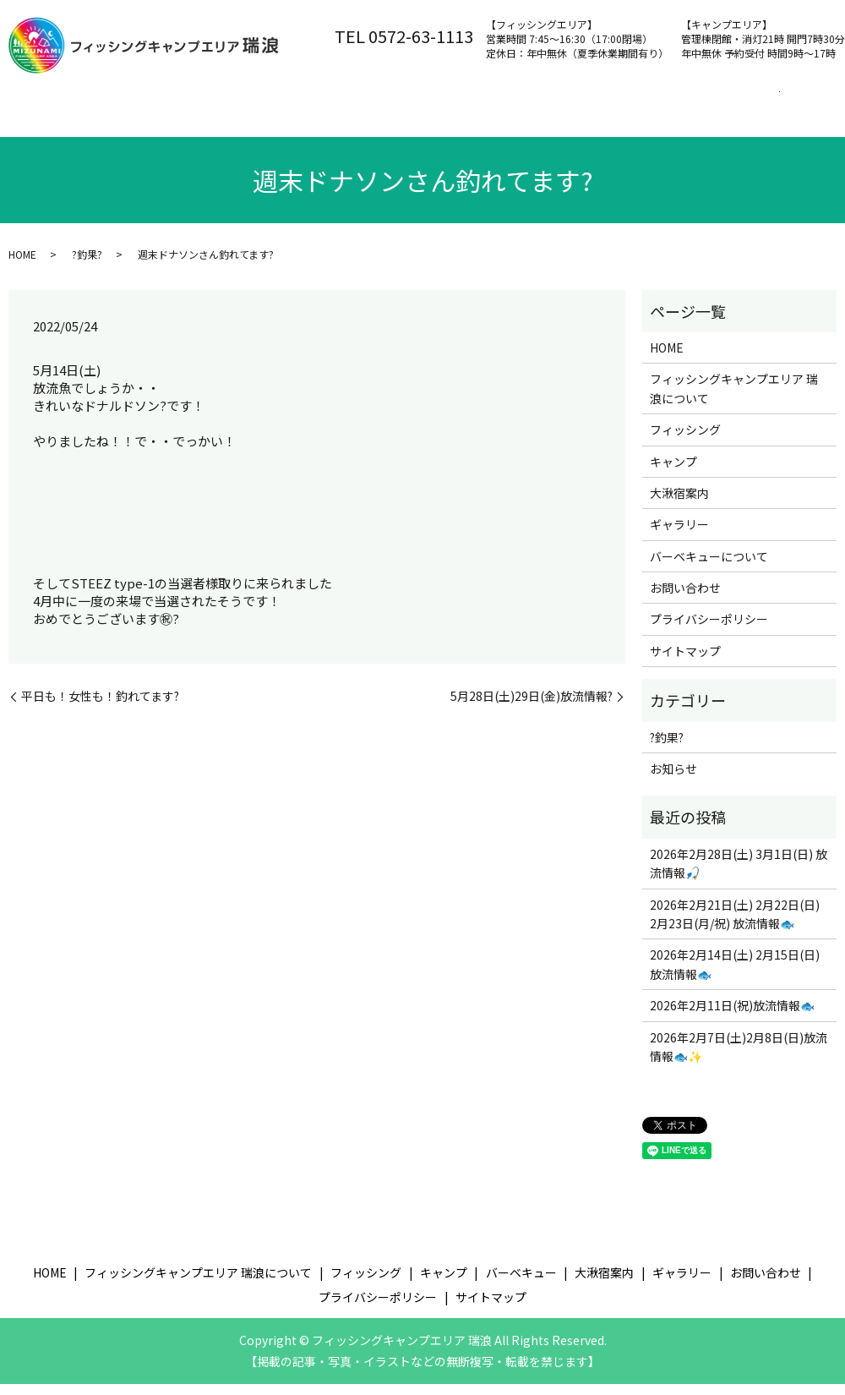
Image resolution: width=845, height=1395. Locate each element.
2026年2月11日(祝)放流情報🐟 (732, 1016)
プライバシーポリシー (709, 629)
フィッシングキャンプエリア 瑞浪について (210, 102)
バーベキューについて (709, 566)
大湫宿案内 (685, 102)
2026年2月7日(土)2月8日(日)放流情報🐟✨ (738, 1057)
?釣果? (87, 265)
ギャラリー (679, 535)
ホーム (44, 102)
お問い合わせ (61, 129)
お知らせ (673, 778)
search (132, 130)
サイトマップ (685, 661)
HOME (22, 265)
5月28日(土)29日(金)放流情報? (531, 706)
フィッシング (395, 102)
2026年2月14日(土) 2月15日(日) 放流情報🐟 (735, 975)
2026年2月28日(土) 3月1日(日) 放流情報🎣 (738, 873)
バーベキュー (584, 102)
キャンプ (490, 102)
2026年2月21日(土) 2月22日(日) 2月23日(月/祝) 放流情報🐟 (735, 924)
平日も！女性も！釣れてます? (100, 706)
